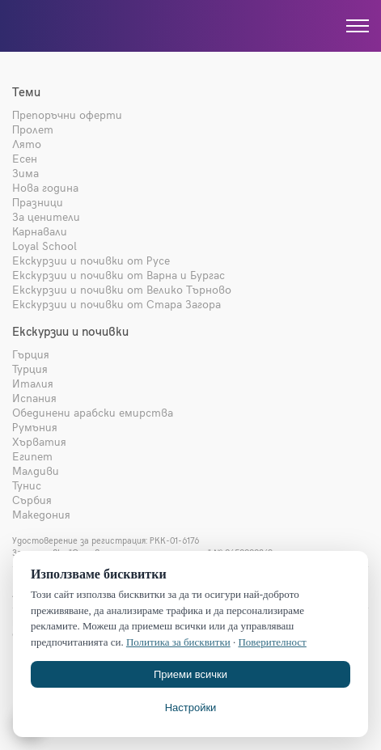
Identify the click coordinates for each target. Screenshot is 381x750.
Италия (32, 383)
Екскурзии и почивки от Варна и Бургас (118, 274)
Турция (30, 368)
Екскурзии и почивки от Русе (91, 260)
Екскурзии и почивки (70, 331)
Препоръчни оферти (67, 114)
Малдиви (35, 470)
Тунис (26, 485)
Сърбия (32, 499)
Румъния (34, 426)
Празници (37, 202)
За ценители (46, 216)
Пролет (32, 129)
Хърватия (39, 441)
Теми (26, 91)
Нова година (45, 187)
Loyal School (44, 245)
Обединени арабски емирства (92, 412)
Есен (24, 158)
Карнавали (39, 231)
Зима (25, 172)
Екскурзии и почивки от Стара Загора (116, 303)
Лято (26, 143)
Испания (34, 397)
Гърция (30, 354)
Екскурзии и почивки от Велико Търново (121, 289)
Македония (41, 514)
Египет (32, 456)
